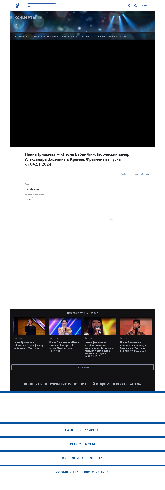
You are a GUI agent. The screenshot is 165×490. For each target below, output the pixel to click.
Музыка (29, 199)
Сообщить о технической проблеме (136, 174)
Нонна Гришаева (32, 189)
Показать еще (82, 367)
